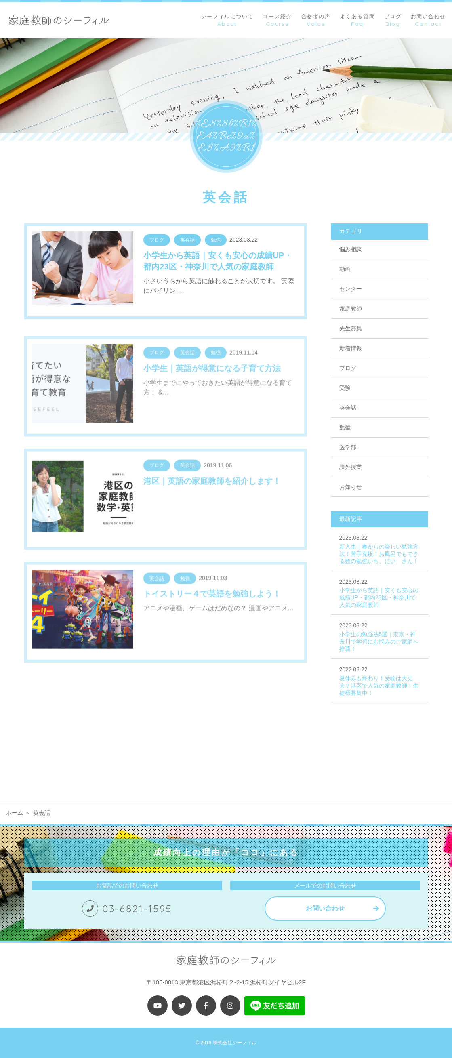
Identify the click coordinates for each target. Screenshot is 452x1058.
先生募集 (350, 328)
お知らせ (350, 487)
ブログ (347, 368)
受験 (345, 388)
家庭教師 (350, 308)
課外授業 (350, 467)
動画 (345, 269)
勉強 (345, 427)
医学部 (347, 447)
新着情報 (350, 348)
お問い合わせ (325, 908)
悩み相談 (350, 249)
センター (350, 289)
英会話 (347, 407)
